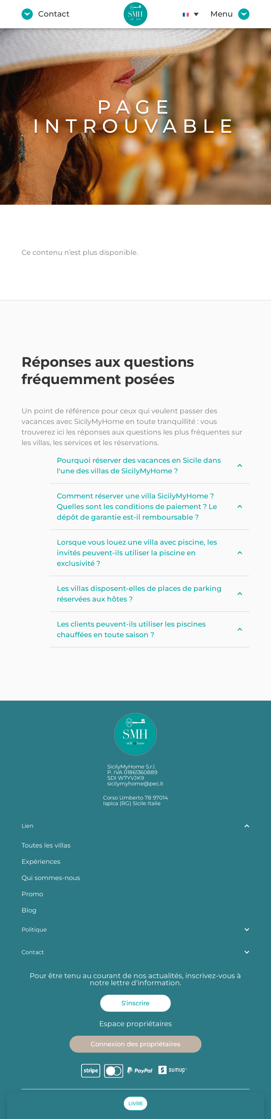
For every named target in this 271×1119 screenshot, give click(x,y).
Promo (32, 894)
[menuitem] (190, 14)
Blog (29, 910)
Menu (221, 14)
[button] (135, 1103)
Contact (54, 14)
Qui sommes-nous (51, 878)
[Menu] (243, 14)
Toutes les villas (46, 845)
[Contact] (27, 14)
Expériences (41, 861)
